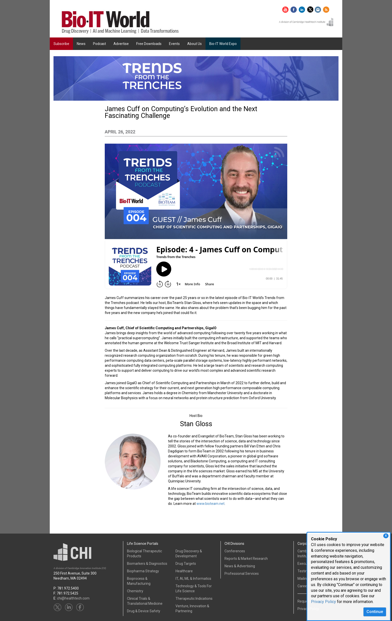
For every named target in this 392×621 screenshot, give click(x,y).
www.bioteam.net (210, 504)
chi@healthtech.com (73, 598)
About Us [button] (194, 44)
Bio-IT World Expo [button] (223, 44)
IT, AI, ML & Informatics (193, 579)
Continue (374, 611)
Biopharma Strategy (143, 571)
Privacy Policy (323, 601)
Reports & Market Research (246, 559)
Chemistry (135, 591)
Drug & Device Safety (143, 611)
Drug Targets (186, 564)
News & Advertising (239, 566)
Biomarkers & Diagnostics (147, 564)
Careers (304, 586)
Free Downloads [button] (149, 44)
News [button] (81, 44)
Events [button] (174, 44)
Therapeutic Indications (194, 599)
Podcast (99, 44)
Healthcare (184, 571)
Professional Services (241, 574)
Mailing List (306, 579)
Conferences (234, 551)
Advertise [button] (121, 44)
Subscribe (61, 44)
